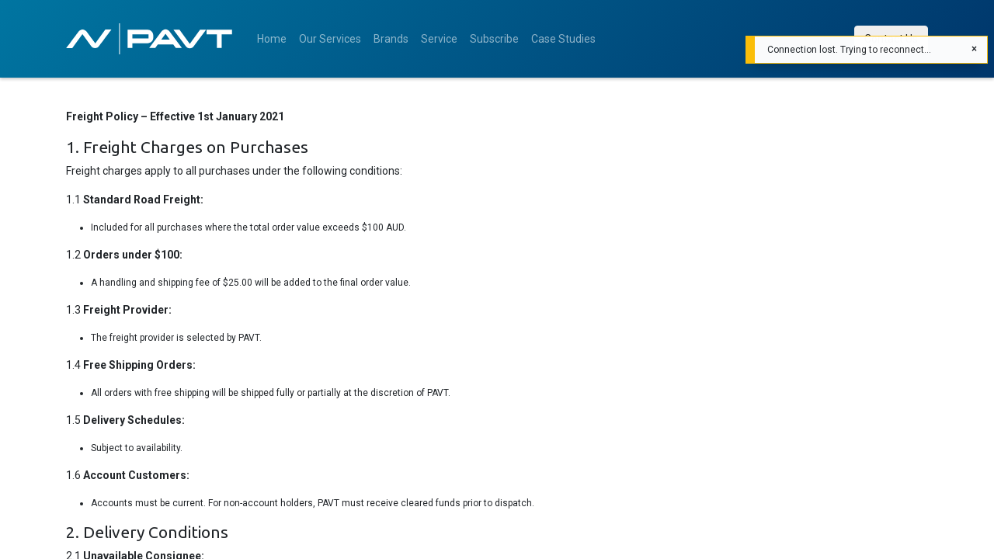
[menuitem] (272, 39)
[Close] (974, 48)
